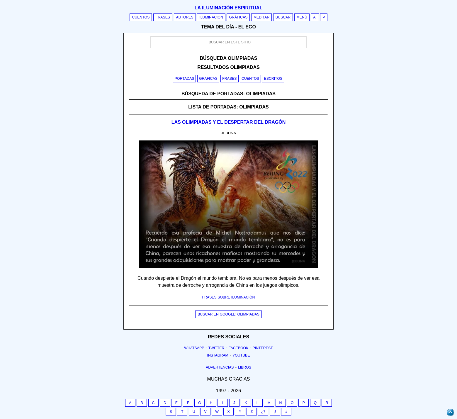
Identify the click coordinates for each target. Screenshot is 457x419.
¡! (275, 412)
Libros (244, 367)
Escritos (273, 79)
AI (315, 17)
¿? (263, 412)
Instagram (217, 355)
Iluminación (211, 17)
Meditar (262, 17)
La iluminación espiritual (228, 7)
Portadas (184, 79)
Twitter (216, 348)
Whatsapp (194, 348)
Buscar (283, 17)
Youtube (241, 355)
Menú (302, 17)
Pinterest (263, 348)
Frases (163, 17)
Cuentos (140, 17)
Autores (184, 17)
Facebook (239, 348)
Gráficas (238, 17)
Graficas (208, 79)
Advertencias (220, 367)
